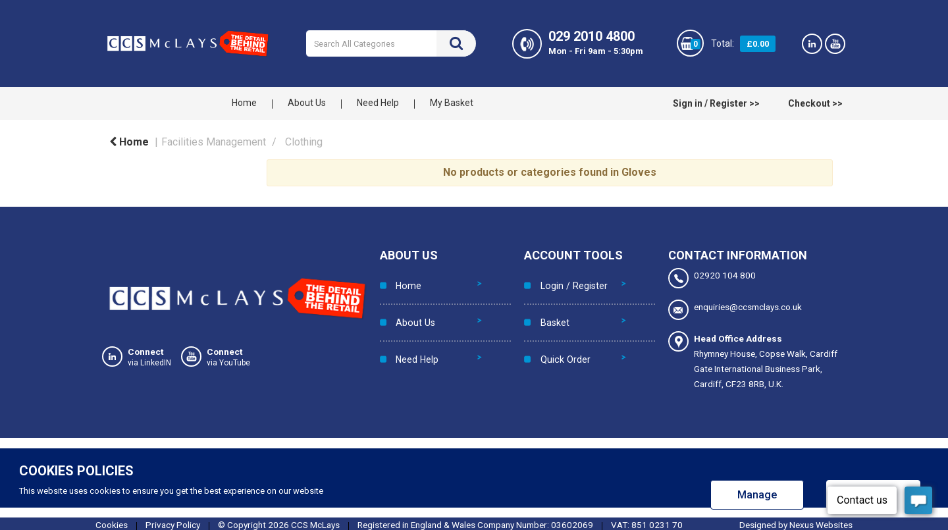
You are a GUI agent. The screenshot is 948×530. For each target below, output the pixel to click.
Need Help (378, 102)
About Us (307, 102)
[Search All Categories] (390, 43)
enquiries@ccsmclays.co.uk (735, 308)
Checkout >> (815, 103)
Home (244, 102)
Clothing (304, 142)
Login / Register (568, 280)
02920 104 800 (712, 278)
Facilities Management (213, 142)
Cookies (111, 522)
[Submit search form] (456, 43)
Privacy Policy (172, 522)
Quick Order (561, 334)
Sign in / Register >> (716, 103)
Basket (550, 307)
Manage (757, 492)
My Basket (451, 102)
